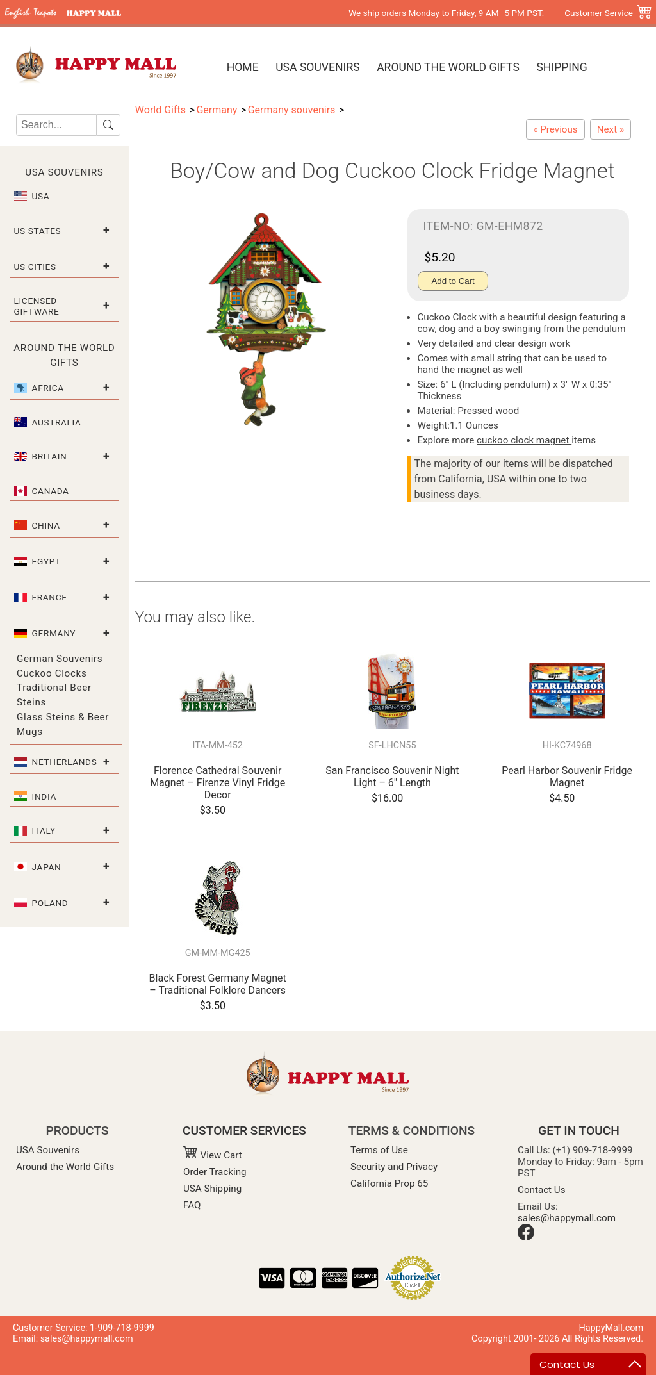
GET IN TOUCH (578, 1130)
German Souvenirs (59, 658)
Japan (47, 867)
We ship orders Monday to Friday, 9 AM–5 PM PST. (446, 13)
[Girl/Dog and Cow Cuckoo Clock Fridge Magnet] (610, 129)
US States (38, 231)
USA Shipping (212, 1188)
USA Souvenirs (317, 67)
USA (41, 196)
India (44, 796)
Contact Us (542, 1190)
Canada (50, 491)
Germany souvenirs (292, 110)
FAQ (192, 1205)
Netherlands (64, 762)
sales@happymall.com (567, 1218)
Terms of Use (379, 1150)
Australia (56, 422)
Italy (44, 830)
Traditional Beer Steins (54, 695)
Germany (54, 633)
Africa (48, 388)
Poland (50, 903)
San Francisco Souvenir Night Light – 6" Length (392, 776)
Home (243, 67)
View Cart (212, 1155)
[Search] (56, 125)
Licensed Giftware (37, 305)
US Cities (35, 266)
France (49, 597)
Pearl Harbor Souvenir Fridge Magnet (567, 776)
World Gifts (160, 110)
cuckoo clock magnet (524, 440)
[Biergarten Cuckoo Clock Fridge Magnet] (555, 129)
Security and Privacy (394, 1167)
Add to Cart (452, 281)
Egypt (46, 561)
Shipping (561, 67)
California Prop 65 (389, 1183)
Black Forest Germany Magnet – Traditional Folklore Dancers (217, 984)
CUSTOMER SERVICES (244, 1130)
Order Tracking (215, 1172)
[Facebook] (526, 1237)
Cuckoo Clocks (51, 673)
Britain (49, 456)
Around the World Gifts (448, 67)
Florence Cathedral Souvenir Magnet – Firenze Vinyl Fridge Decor (217, 782)
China (46, 525)
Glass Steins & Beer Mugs (63, 724)
